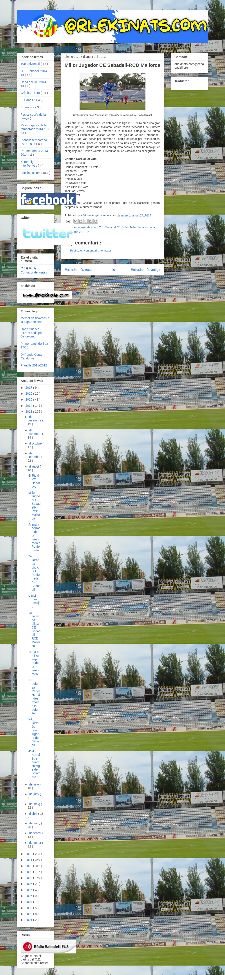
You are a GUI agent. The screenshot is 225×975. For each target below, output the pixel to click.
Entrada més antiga (145, 270)
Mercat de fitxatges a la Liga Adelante (35, 320)
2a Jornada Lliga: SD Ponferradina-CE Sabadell (34, 572)
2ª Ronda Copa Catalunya (31, 356)
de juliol (34, 784)
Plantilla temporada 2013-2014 (34, 142)
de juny (34, 794)
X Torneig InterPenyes (29, 163)
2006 (29, 890)
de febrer (35, 833)
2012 (29, 854)
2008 (29, 878)
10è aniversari (31, 64)
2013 (29, 411)
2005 (29, 896)
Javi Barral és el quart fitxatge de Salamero (34, 764)
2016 (29, 393)
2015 (29, 399)
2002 (29, 914)
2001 (29, 920)
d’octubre (35, 443)
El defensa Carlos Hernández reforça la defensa (34, 696)
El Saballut (28, 100)
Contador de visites (34, 272)
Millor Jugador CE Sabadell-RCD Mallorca (34, 505)
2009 (29, 872)
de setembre (34, 455)
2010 (29, 866)
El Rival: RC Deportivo (34, 481)
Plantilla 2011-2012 (34, 365)
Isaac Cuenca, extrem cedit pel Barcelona (31, 332)
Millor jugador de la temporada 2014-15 (34, 127)
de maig (35, 804)
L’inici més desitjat (34, 601)
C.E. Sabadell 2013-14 (113, 227)
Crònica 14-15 (31, 93)
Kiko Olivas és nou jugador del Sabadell (34, 732)
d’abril (33, 813)
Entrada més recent (79, 270)
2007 (29, 884)
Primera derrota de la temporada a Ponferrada (34, 537)
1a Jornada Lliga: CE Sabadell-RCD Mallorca (34, 629)
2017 (29, 387)
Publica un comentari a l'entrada (90, 250)
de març (35, 823)
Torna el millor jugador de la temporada (34, 663)
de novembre (35, 432)
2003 (29, 908)
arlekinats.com (87, 227)
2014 (29, 405)
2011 (29, 860)
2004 (29, 902)
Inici (113, 270)
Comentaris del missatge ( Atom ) (122, 280)
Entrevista (28, 107)
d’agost (34, 466)
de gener (35, 842)
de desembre (35, 418)
